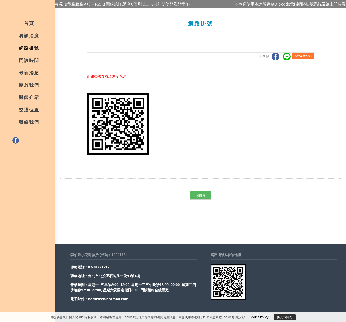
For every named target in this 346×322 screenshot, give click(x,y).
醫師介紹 (29, 99)
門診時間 (29, 62)
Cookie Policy (258, 317)
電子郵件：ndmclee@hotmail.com (99, 298)
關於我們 (29, 86)
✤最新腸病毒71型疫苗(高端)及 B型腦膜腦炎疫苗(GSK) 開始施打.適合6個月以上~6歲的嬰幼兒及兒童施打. (105, 4)
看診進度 (29, 37)
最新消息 (29, 74)
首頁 (29, 25)
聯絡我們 (29, 123)
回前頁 (200, 195)
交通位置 (29, 111)
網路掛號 (29, 49)
